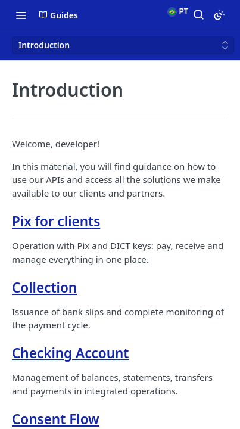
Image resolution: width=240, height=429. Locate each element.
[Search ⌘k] (198, 15)
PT (177, 12)
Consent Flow (55, 419)
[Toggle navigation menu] (21, 15)
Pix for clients (56, 221)
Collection (44, 287)
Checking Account (70, 353)
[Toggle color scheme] (219, 15)
